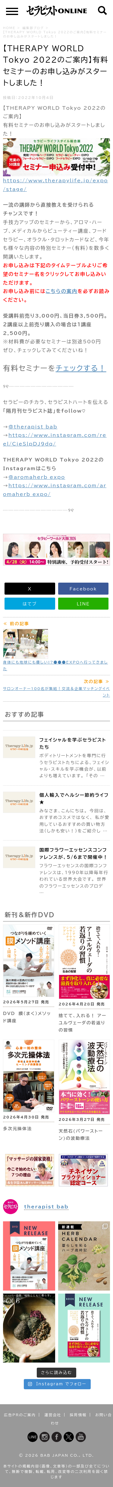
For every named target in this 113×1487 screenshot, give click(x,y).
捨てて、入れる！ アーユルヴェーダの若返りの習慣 (83, 1023)
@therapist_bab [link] (32, 426)
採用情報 (78, 1415)
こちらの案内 (61, 291)
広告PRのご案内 (20, 1415)
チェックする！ (81, 368)
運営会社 (52, 1415)
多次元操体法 (17, 1129)
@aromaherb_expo (36, 477)
